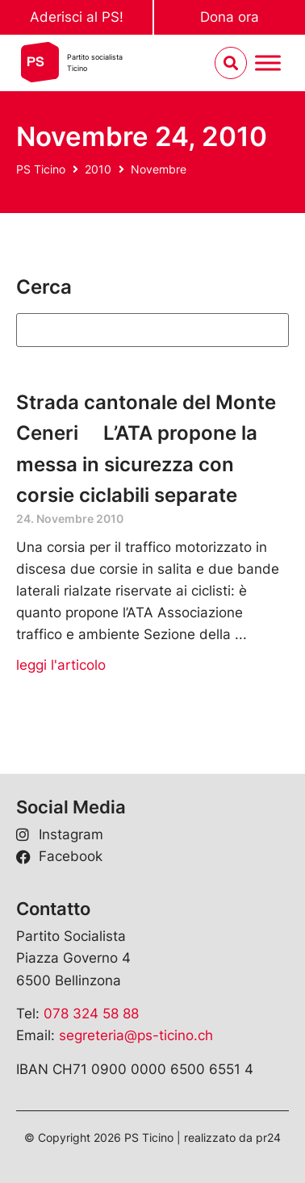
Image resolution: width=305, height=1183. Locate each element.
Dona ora (229, 17)
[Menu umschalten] (268, 63)
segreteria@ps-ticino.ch (136, 1035)
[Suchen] (152, 330)
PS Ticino (40, 169)
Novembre (158, 169)
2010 (98, 169)
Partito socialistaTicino (95, 62)
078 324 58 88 (91, 1013)
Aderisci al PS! (76, 17)
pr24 (268, 1137)
